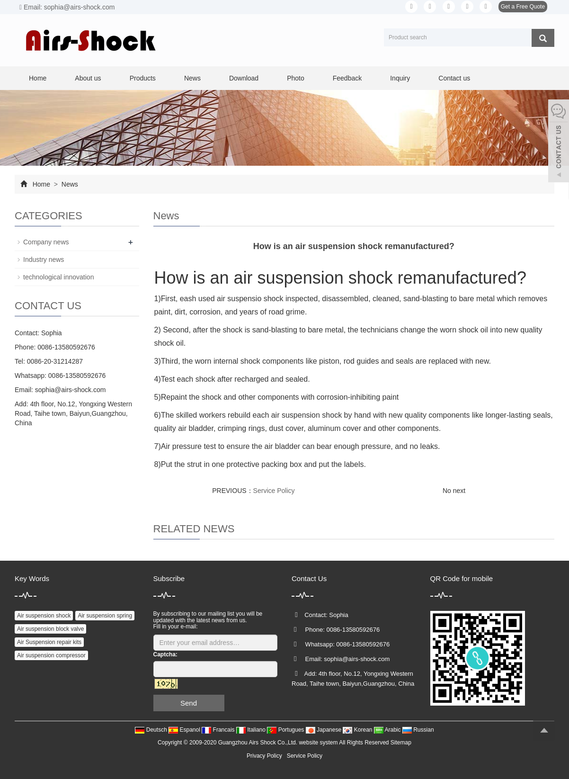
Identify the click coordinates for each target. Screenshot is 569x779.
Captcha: (165, 654)
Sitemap (401, 742)
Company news (46, 242)
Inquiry (400, 78)
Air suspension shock (44, 615)
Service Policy (274, 490)
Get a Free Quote (523, 6)
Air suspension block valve (50, 629)
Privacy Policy (264, 755)
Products (143, 78)
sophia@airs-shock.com (70, 390)
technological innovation (58, 277)
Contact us (454, 78)
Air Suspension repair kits (49, 642)
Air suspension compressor (51, 655)
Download (243, 78)
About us (88, 78)
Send (188, 703)
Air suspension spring (105, 615)
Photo (295, 78)
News (192, 78)
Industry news (43, 259)
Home (37, 78)
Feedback (347, 78)
